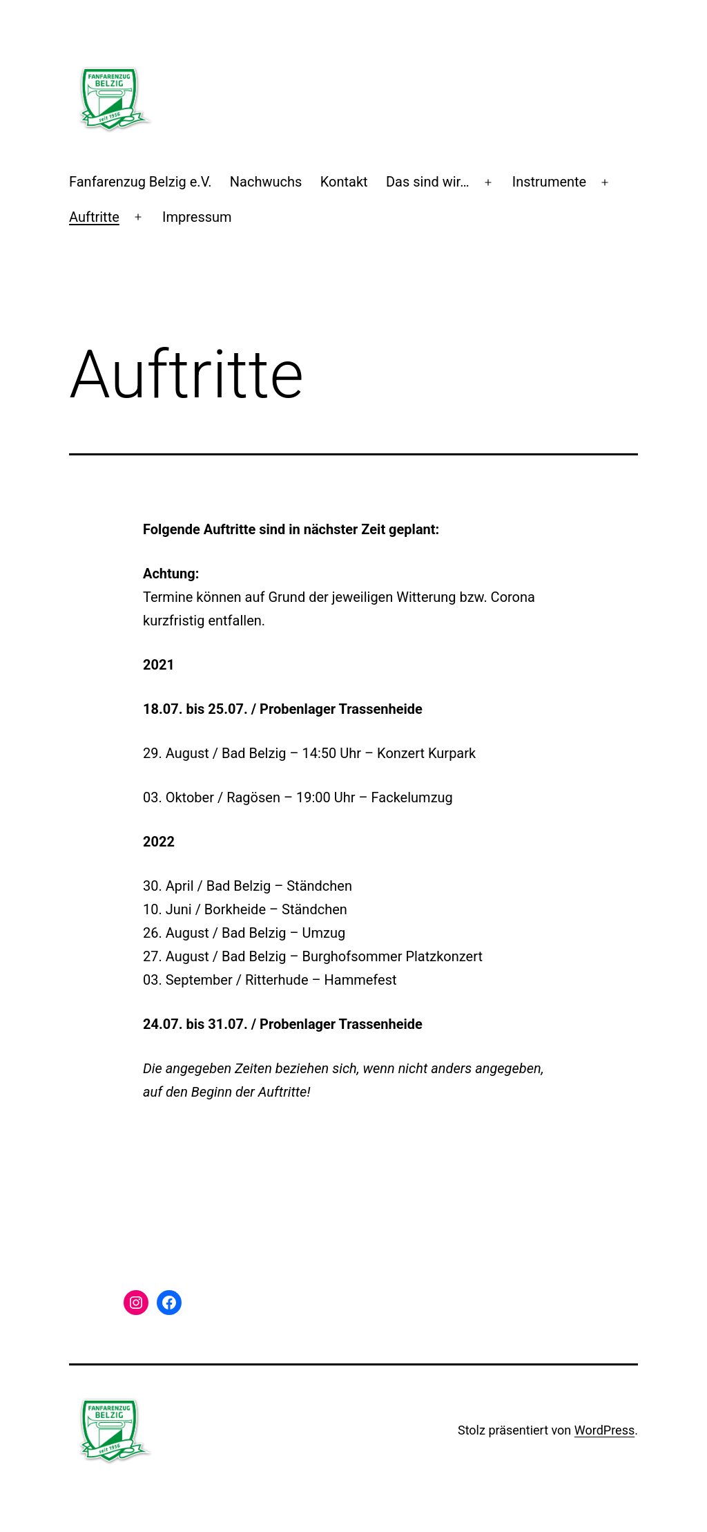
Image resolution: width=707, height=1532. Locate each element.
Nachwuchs (266, 181)
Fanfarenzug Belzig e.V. (140, 181)
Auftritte (94, 217)
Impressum (197, 217)
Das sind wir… (427, 181)
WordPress (604, 1430)
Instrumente (549, 181)
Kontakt (344, 181)
